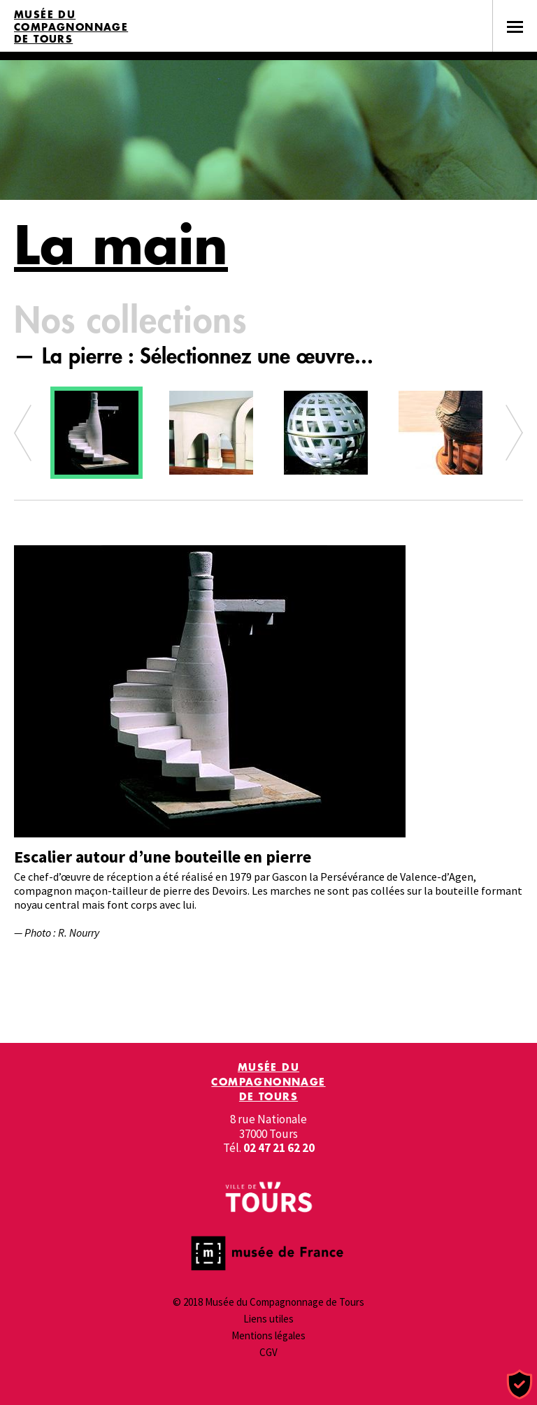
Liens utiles (268, 1318)
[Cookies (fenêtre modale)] (519, 1385)
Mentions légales (268, 1335)
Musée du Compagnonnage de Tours (71, 26)
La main (121, 244)
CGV (268, 1352)
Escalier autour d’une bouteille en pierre (162, 856)
